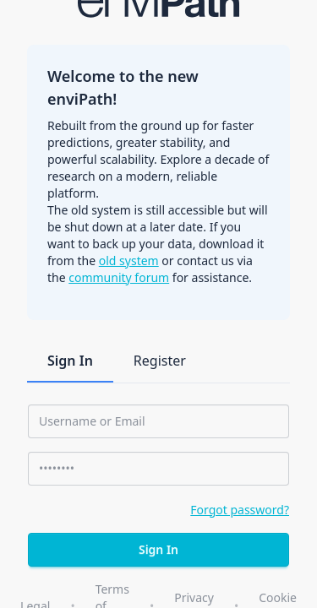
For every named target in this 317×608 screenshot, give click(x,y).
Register (160, 360)
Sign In (70, 360)
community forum (118, 277)
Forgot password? (239, 510)
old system (129, 260)
